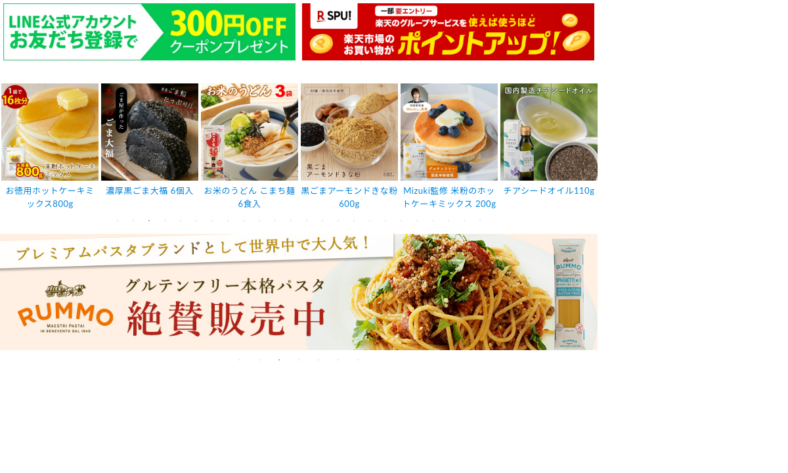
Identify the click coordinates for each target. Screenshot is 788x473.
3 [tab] (149, 220)
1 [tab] (117, 220)
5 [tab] (180, 220)
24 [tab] (480, 220)
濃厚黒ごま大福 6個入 (149, 190)
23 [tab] (464, 220)
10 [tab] (259, 220)
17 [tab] (369, 220)
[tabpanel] (49, 147)
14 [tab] (322, 220)
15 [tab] (338, 220)
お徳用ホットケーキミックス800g (50, 197)
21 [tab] (432, 220)
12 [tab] (290, 220)
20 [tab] (417, 220)
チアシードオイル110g (549, 190)
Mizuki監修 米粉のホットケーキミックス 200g (449, 197)
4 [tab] (164, 220)
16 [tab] (354, 220)
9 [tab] (243, 220)
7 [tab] (212, 220)
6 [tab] (196, 220)
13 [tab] (306, 220)
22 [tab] (448, 220)
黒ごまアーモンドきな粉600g (349, 197)
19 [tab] (401, 220)
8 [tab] (227, 220)
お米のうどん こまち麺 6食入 (250, 197)
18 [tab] (385, 220)
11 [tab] (275, 220)
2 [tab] (133, 220)
